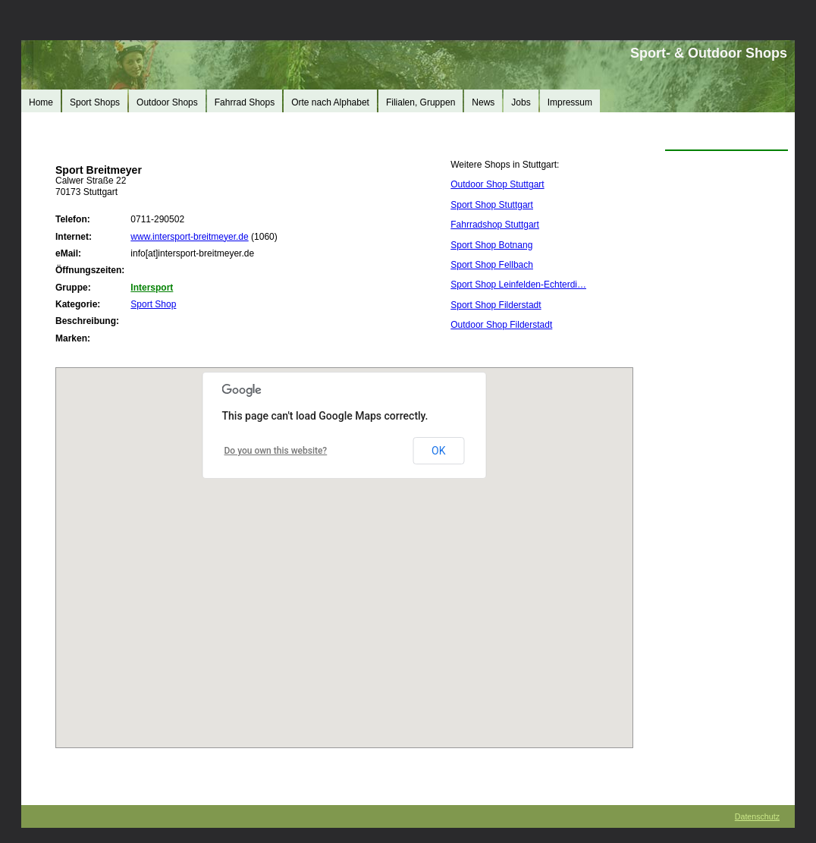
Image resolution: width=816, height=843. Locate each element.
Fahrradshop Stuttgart (494, 224)
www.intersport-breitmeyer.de (189, 236)
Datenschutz (757, 816)
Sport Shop (153, 304)
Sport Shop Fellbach (491, 265)
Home (41, 102)
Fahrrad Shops (245, 102)
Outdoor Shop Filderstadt (501, 324)
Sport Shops (95, 102)
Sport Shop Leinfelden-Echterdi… (518, 284)
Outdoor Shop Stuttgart (497, 184)
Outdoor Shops (167, 102)
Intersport (151, 287)
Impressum (570, 102)
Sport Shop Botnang (491, 245)
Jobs (520, 102)
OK (438, 451)
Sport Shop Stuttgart (491, 205)
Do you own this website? (276, 450)
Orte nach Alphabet (330, 102)
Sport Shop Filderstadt (495, 305)
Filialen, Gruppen (420, 102)
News (483, 102)
